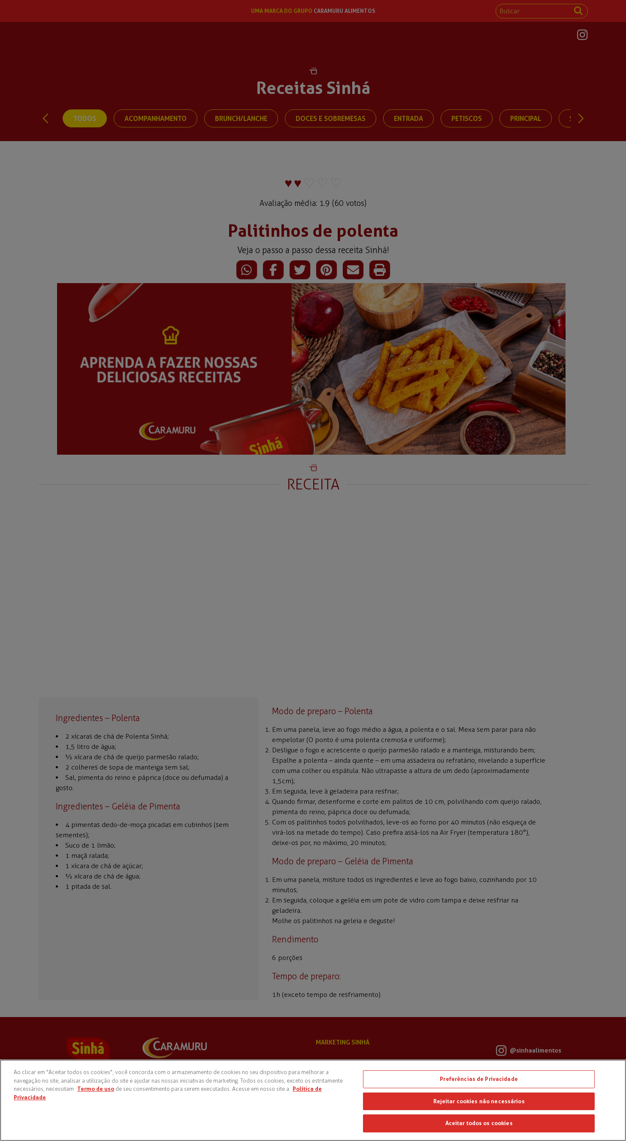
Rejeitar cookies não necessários (479, 1101)
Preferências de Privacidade (479, 1078)
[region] (313, 1100)
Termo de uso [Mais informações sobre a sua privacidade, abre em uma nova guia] (95, 1088)
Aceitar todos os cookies (479, 1123)
